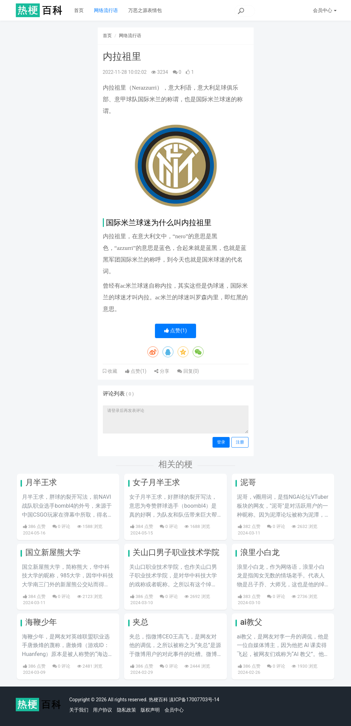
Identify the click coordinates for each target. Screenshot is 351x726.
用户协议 (102, 710)
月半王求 (41, 482)
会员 (325, 10)
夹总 (140, 622)
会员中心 (174, 710)
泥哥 (248, 482)
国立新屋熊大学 (53, 552)
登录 (221, 442)
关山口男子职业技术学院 (176, 552)
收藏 (111, 371)
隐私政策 (126, 710)
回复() (188, 371)
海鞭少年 (41, 622)
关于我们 (78, 710)
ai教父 (251, 622)
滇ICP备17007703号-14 (194, 699)
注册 (240, 442)
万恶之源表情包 (145, 10)
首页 (79, 10)
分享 (161, 371)
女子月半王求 (156, 482)
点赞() (175, 330)
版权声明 (150, 710)
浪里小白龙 (260, 552)
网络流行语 (106, 10)
